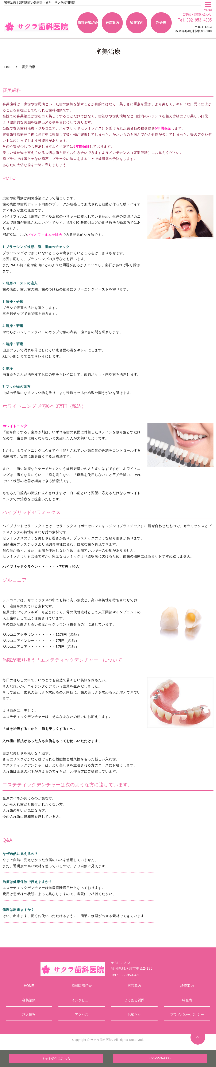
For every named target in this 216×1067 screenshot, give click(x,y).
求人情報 (29, 1014)
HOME (7, 67)
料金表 (187, 1000)
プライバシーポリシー (187, 1014)
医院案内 (134, 986)
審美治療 (29, 1000)
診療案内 (187, 986)
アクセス (81, 1014)
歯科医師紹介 (82, 986)
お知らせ (134, 1014)
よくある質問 (134, 1000)
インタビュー (82, 1000)
